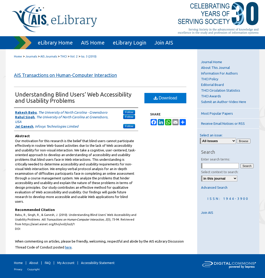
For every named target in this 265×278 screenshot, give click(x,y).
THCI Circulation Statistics (220, 90)
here (68, 247)
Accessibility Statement (98, 263)
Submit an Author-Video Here (223, 102)
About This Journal (215, 67)
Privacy (18, 269)
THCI (63, 56)
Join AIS (207, 212)
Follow (129, 112)
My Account (66, 263)
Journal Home (211, 62)
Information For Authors (219, 73)
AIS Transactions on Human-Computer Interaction (65, 75)
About (33, 263)
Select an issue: (211, 135)
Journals (31, 56)
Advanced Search (214, 187)
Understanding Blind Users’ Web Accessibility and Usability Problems (73, 97)
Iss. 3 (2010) (89, 56)
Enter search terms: (215, 159)
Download (165, 98)
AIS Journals (48, 56)
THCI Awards (211, 96)
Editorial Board (212, 84)
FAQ (48, 263)
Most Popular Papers (217, 113)
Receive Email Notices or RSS (223, 123)
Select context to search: (219, 172)
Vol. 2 (74, 56)
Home (18, 56)
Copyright (33, 269)
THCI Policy (209, 79)
